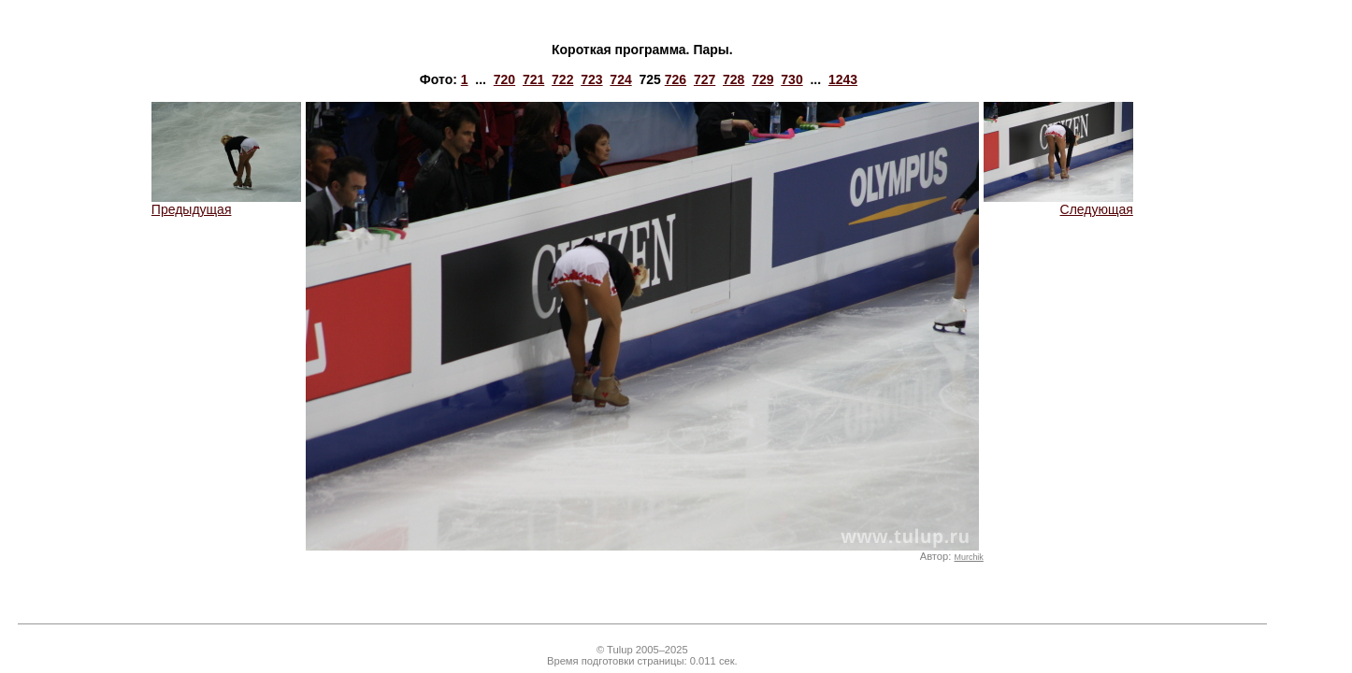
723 (591, 79)
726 (675, 79)
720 (504, 79)
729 (762, 79)
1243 (842, 79)
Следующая (1058, 203)
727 (704, 79)
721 (533, 79)
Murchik (969, 557)
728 (733, 79)
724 (620, 79)
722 (562, 79)
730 (791, 79)
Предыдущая (226, 203)
